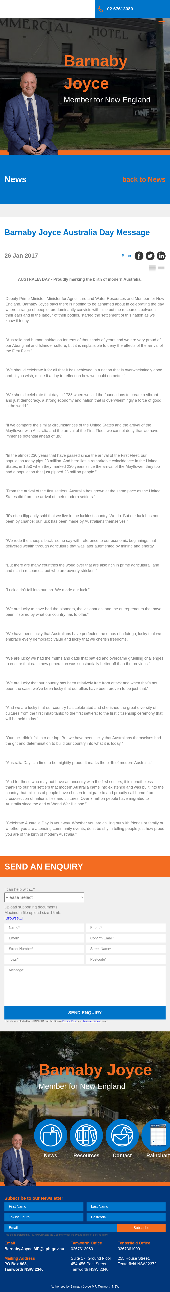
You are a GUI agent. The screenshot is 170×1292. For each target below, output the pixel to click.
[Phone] (126, 927)
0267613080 (82, 1249)
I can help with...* (19, 889)
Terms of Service (92, 1021)
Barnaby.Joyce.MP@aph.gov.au (34, 1249)
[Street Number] (44, 949)
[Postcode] (126, 959)
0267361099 (129, 1249)
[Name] (44, 927)
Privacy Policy (69, 1021)
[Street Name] (126, 949)
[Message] (85, 986)
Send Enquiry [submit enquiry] (85, 1012)
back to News (144, 179)
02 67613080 (120, 8)
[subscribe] (141, 1228)
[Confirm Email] (126, 938)
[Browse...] (13, 918)
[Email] (44, 938)
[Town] (44, 959)
